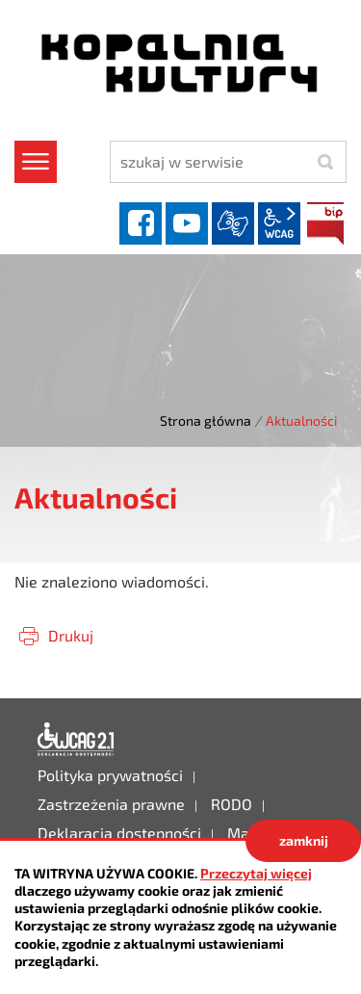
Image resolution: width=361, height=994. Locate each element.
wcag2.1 (279, 223)
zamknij (303, 840)
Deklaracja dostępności (76, 740)
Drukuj (70, 635)
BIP (325, 223)
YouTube (187, 223)
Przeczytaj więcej (256, 873)
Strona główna (205, 420)
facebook (140, 223)
